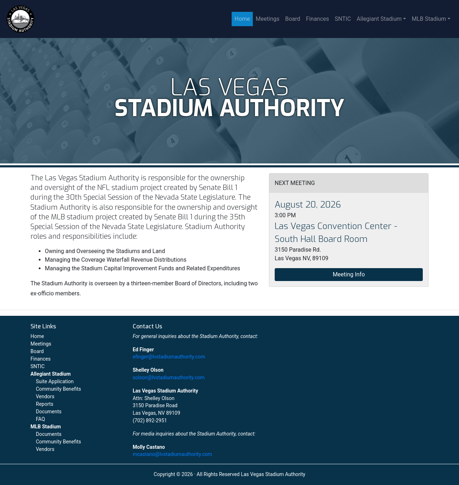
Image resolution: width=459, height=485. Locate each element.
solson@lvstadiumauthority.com (169, 377)
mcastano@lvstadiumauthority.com (172, 454)
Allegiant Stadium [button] (379, 18)
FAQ (40, 419)
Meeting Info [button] (349, 274)
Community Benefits (58, 389)
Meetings (267, 18)
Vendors (45, 396)
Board (292, 18)
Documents (48, 411)
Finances (317, 18)
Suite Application (55, 381)
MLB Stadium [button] (429, 18)
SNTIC (343, 18)
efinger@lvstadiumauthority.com (169, 357)
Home (242, 18)
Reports (44, 404)
